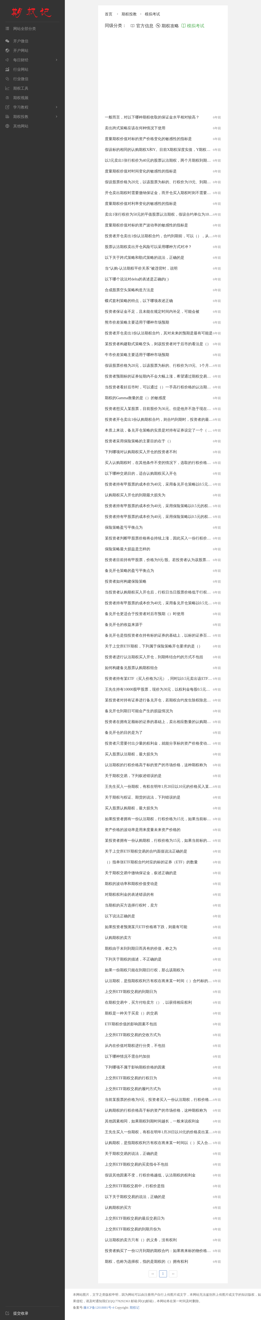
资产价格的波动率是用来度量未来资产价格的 (142, 830)
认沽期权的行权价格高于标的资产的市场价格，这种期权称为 (156, 765)
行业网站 (16, 69)
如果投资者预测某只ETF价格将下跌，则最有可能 (146, 927)
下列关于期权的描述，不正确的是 (133, 959)
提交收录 (16, 1313)
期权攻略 (167, 25)
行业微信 (16, 79)
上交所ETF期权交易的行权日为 (131, 1078)
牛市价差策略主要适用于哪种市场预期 (137, 355)
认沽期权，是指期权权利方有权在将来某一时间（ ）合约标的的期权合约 (166, 981)
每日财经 (16, 60)
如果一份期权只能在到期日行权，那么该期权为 (144, 970)
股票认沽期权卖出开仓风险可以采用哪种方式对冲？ (148, 247)
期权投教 (16, 117)
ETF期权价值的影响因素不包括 (131, 1024)
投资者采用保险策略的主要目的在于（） (139, 441)
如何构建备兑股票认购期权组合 (131, 668)
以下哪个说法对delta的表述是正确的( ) (137, 279)
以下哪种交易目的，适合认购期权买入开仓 (141, 473)
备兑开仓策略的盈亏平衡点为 (129, 571)
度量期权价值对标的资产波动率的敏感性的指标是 (146, 225)
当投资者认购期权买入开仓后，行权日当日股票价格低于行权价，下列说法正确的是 (175, 592)
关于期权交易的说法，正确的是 (131, 1154)
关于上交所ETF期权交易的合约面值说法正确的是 (146, 851)
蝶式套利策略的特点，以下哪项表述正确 (139, 301)
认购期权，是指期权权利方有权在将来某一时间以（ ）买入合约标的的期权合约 (171, 1143)
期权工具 (16, 88)
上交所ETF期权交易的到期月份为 (133, 1229)
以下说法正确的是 (120, 916)
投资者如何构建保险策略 (125, 581)
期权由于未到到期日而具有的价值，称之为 (141, 948)
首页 (108, 14)
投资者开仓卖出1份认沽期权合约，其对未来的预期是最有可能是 (159, 333)
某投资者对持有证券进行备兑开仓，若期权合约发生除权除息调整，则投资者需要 (173, 700)
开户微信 (16, 41)
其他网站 (16, 126)
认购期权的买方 (118, 1208)
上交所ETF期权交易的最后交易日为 (135, 1218)
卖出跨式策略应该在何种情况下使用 (135, 128)
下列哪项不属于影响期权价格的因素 (135, 1067)
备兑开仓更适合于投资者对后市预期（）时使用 (144, 614)
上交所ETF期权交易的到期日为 (131, 992)
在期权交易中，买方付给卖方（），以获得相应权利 (148, 1002)
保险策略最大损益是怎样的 (127, 549)
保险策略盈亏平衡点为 (124, 527)
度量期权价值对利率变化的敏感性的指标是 (141, 204)
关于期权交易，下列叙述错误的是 (133, 776)
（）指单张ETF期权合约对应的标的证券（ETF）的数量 (151, 862)
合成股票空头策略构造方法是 (129, 290)
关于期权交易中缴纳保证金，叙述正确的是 (141, 873)
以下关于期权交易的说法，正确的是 (135, 1197)
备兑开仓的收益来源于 (124, 625)
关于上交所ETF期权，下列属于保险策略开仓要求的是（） (153, 646)
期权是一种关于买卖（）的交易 (131, 1013)
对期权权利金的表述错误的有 (129, 895)
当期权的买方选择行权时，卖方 (131, 905)
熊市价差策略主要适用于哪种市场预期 (137, 322)
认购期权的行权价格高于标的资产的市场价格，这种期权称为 (156, 1110)
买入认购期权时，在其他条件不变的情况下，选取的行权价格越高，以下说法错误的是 (177, 463)
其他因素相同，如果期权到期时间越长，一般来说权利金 (152, 1121)
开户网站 (16, 51)
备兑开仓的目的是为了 (124, 733)
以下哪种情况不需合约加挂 (127, 1056)
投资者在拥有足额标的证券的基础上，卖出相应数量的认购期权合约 (161, 722)
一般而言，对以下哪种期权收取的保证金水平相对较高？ (152, 117)
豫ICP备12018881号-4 (99, 1307)
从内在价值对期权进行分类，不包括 (135, 1046)
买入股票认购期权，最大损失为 (131, 808)
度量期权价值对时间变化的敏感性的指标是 (141, 171)
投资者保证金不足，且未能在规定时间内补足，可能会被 (152, 312)
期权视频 (16, 98)
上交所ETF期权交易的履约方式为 (133, 1089)
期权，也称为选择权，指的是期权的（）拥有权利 (146, 1262)
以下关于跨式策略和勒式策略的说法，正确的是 (144, 258)
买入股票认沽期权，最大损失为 (131, 754)
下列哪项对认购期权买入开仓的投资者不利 (141, 452)
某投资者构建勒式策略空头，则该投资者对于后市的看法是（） (158, 344)
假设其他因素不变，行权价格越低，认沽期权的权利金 (150, 1175)
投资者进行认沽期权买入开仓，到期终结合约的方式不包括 (154, 657)
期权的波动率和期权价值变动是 (131, 884)
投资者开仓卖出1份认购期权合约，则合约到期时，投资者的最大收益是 (164, 420)
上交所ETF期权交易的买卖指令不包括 (136, 1164)
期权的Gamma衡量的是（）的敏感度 (135, 398)
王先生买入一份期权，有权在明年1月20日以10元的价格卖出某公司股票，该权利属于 (176, 1132)
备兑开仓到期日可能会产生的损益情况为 (139, 711)
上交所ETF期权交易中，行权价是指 (135, 1186)
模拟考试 (152, 14)
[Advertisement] (163, 71)
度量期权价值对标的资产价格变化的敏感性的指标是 (148, 139)
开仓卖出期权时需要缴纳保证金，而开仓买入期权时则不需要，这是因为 (165, 193)
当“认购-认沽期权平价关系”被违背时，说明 (141, 268)
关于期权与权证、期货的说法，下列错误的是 (142, 797)
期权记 (134, 1307)
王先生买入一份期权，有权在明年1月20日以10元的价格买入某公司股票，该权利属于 (176, 787)
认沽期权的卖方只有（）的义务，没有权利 (141, 1240)
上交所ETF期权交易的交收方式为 (133, 1035)
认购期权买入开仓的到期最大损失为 (135, 495)
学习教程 (16, 107)
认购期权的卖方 (118, 938)
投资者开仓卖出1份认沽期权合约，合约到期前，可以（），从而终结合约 (166, 236)
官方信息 (141, 25)
